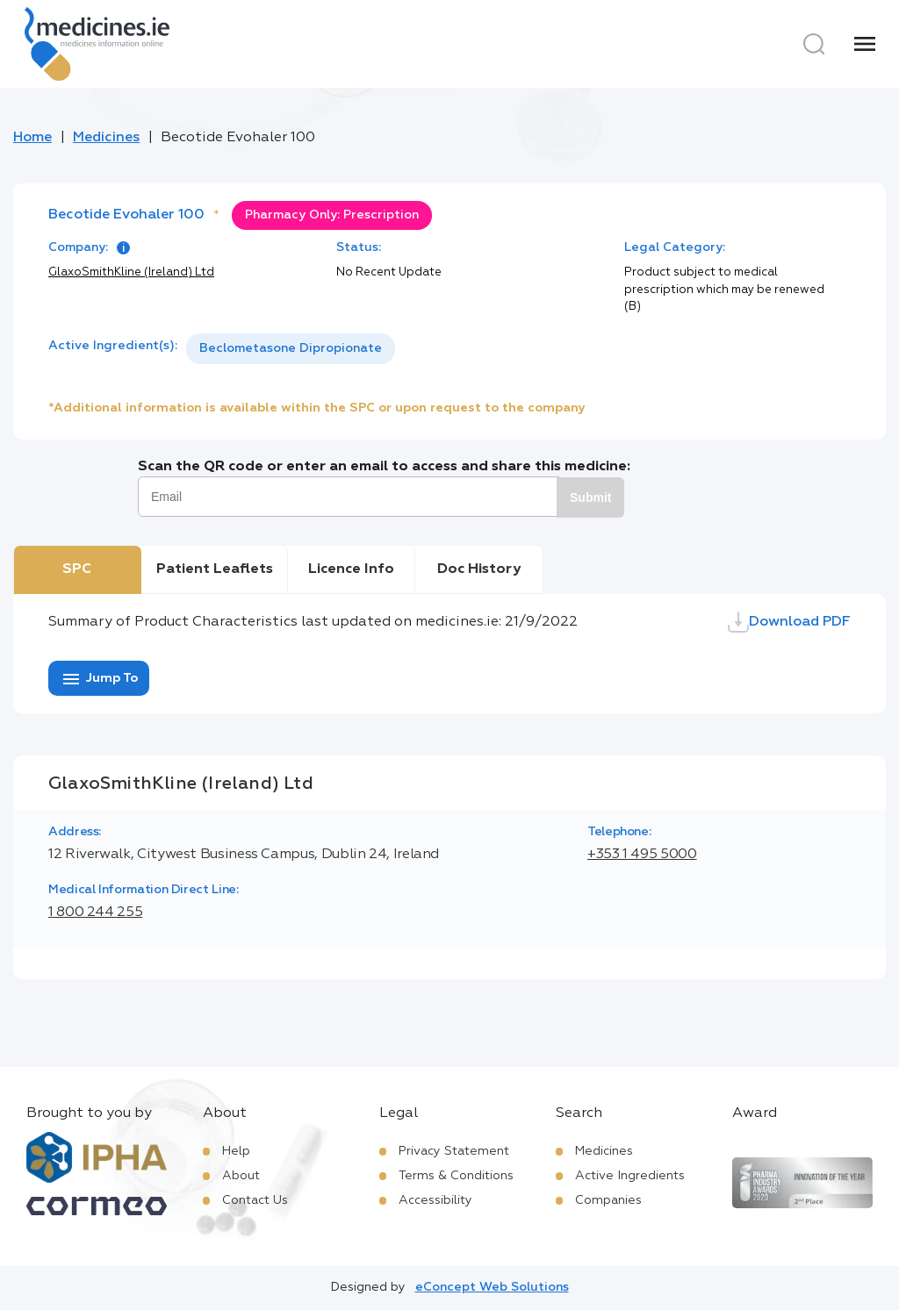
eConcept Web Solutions (492, 1287)
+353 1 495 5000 (642, 855)
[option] (290, 348)
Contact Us (255, 1200)
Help (236, 1151)
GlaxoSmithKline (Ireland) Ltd (131, 272)
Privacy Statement (454, 1151)
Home (32, 138)
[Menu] (865, 44)
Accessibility (435, 1200)
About (241, 1176)
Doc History (479, 569)
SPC (76, 569)
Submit (590, 497)
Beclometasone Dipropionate (290, 348)
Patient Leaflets (214, 569)
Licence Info (351, 569)
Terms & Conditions (456, 1176)
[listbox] (290, 348)
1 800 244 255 (95, 913)
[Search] (814, 44)
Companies (608, 1200)
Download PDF (789, 622)
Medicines (106, 138)
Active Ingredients (630, 1176)
